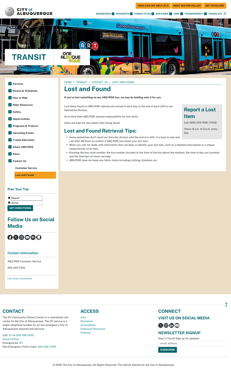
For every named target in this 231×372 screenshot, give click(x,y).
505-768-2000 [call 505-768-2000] (25, 335)
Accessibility (88, 325)
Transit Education (23, 139)
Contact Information (22, 253)
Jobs (178, 13)
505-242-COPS (47, 346)
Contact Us (100, 82)
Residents (124, 13)
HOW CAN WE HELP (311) (153, 5)
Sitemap (85, 332)
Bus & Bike (164, 13)
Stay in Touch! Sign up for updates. (179, 338)
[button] (215, 14)
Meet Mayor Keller (187, 5)
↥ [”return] (226, 304)
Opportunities (21, 118)
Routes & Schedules (25, 90)
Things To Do (144, 13)
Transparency (196, 13)
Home (68, 82)
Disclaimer (86, 321)
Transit (81, 82)
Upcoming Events (23, 132)
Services (18, 83)
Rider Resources (23, 104)
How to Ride (20, 97)
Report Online (11, 339)
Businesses (105, 13)
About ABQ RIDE (23, 147)
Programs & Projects (25, 125)
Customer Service (26, 168)
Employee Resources (92, 328)
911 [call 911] (21, 342)
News (16, 154)
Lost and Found (24, 175)
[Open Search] (225, 14)
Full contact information (19, 278)
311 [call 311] (10, 335)
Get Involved (214, 5)
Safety (17, 111)
